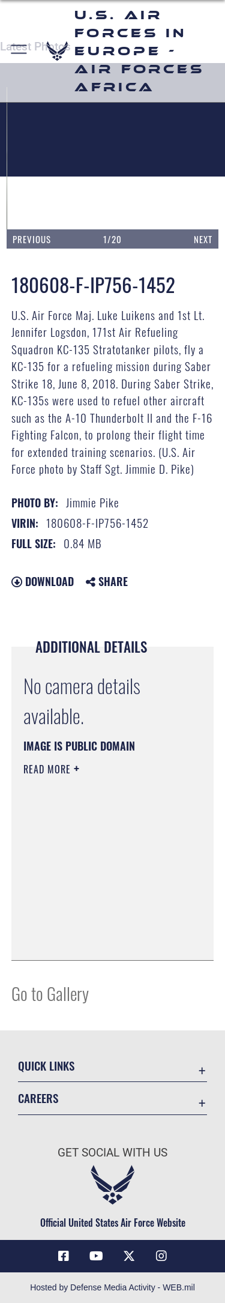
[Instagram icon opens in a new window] (161, 1256)
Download (42, 581)
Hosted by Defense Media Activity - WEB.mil (112, 1287)
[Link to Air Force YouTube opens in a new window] (96, 1256)
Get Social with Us (112, 1152)
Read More (48, 769)
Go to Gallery (50, 993)
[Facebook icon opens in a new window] (64, 1256)
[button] (19, 51)
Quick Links (46, 1065)
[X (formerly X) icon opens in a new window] (129, 1256)
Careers (38, 1098)
